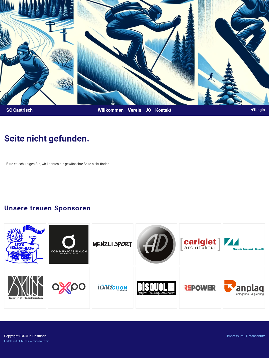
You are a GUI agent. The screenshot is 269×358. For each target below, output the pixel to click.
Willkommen (111, 110)
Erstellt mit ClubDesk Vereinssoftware (26, 341)
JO (148, 110)
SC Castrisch (19, 110)
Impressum (235, 336)
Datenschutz (255, 336)
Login (257, 109)
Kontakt (163, 110)
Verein (134, 110)
